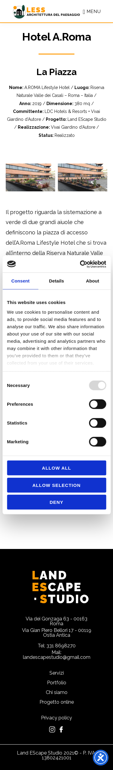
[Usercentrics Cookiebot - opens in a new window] (80, 264)
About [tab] (92, 280)
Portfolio (56, 683)
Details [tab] (56, 280)
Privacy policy (56, 718)
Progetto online (56, 702)
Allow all (56, 468)
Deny (57, 502)
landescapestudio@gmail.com (56, 657)
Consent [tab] (20, 280)
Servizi (56, 673)
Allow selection (57, 484)
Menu (94, 11)
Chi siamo (56, 692)
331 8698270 (61, 646)
